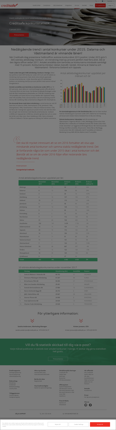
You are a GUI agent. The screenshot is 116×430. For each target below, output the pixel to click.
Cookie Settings (78, 424)
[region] (58, 424)
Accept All (100, 424)
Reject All (58, 424)
